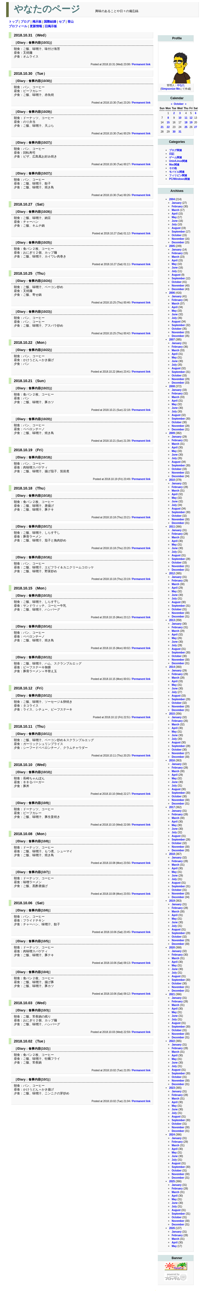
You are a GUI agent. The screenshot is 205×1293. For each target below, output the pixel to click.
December (178, 242)
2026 (172, 1228)
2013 (172, 620)
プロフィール (18, 26)
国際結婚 (50, 21)
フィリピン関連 (178, 175)
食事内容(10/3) (38, 1010)
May (174, 217)
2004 (172, 199)
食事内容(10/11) (39, 734)
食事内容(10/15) (39, 595)
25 (185, 127)
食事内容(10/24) (39, 281)
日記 (171, 153)
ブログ (25, 21)
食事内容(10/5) (38, 941)
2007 (172, 339)
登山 (70, 21)
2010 (172, 479)
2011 (172, 526)
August (176, 228)
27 (195, 127)
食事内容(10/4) (38, 972)
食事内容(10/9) (38, 803)
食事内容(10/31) (39, 42)
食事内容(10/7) (38, 872)
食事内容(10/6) (38, 910)
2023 (172, 1087)
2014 (172, 667)
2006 (172, 292)
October (178, 104)
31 (180, 131)
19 (191, 122)
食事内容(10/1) (38, 1079)
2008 (172, 386)
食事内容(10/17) (39, 526)
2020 (172, 947)
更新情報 (36, 26)
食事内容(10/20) (39, 419)
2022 (172, 1041)
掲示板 (37, 21)
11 (185, 117)
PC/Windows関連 (179, 179)
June (175, 220)
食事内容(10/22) (39, 350)
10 (180, 117)
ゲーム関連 (175, 157)
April (175, 213)
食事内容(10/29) (39, 112)
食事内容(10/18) (39, 495)
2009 (172, 433)
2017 (172, 807)
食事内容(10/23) (39, 311)
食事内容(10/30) (39, 81)
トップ (13, 21)
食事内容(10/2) (38, 1048)
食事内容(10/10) (39, 772)
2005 (172, 246)
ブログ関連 (175, 150)
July (174, 224)
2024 (172, 1134)
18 (185, 122)
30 (174, 131)
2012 (172, 573)
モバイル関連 (176, 171)
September (178, 231)
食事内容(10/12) (39, 695)
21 (162, 127)
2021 (172, 994)
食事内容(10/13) (39, 657)
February (177, 206)
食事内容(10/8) (38, 841)
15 (168, 122)
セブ (62, 21)
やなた (181, 85)
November (178, 238)
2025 (172, 1181)
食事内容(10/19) (39, 457)
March (175, 210)
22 (168, 127)
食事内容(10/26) (39, 212)
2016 (172, 760)
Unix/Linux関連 (178, 161)
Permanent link (141, 64)
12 (191, 117)
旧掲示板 (51, 26)
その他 (173, 168)
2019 (172, 900)
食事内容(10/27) (39, 142)
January (176, 202)
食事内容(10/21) (39, 388)
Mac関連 (174, 164)
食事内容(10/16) (39, 557)
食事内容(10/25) (39, 242)
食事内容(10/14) (39, 626)
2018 (172, 854)
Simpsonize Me (170, 88)
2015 (172, 713)
